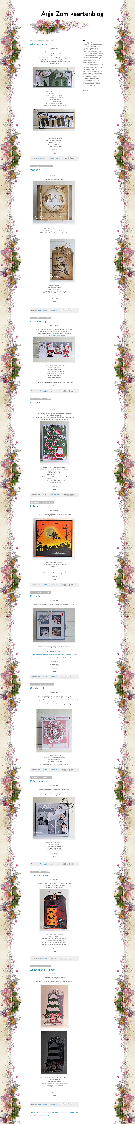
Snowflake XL (37, 688)
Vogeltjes (35, 169)
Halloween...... (37, 506)
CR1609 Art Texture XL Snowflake (54, 757)
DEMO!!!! (35, 402)
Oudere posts (74, 1112)
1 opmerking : (53, 310)
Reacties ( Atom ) (44, 1115)
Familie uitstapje (38, 321)
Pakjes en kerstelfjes (41, 781)
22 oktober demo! (39, 875)
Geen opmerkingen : (55, 158)
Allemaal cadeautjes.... (42, 44)
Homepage (55, 1112)
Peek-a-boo (36, 596)
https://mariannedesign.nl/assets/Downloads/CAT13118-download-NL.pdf (54, 654)
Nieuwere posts (35, 1112)
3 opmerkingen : (54, 391)
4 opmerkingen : (54, 864)
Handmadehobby (50, 335)
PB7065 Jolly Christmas (54, 479)
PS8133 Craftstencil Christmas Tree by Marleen (54, 477)
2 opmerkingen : (54, 584)
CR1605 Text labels (54, 473)
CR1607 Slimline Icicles (54, 475)
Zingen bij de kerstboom (42, 969)
